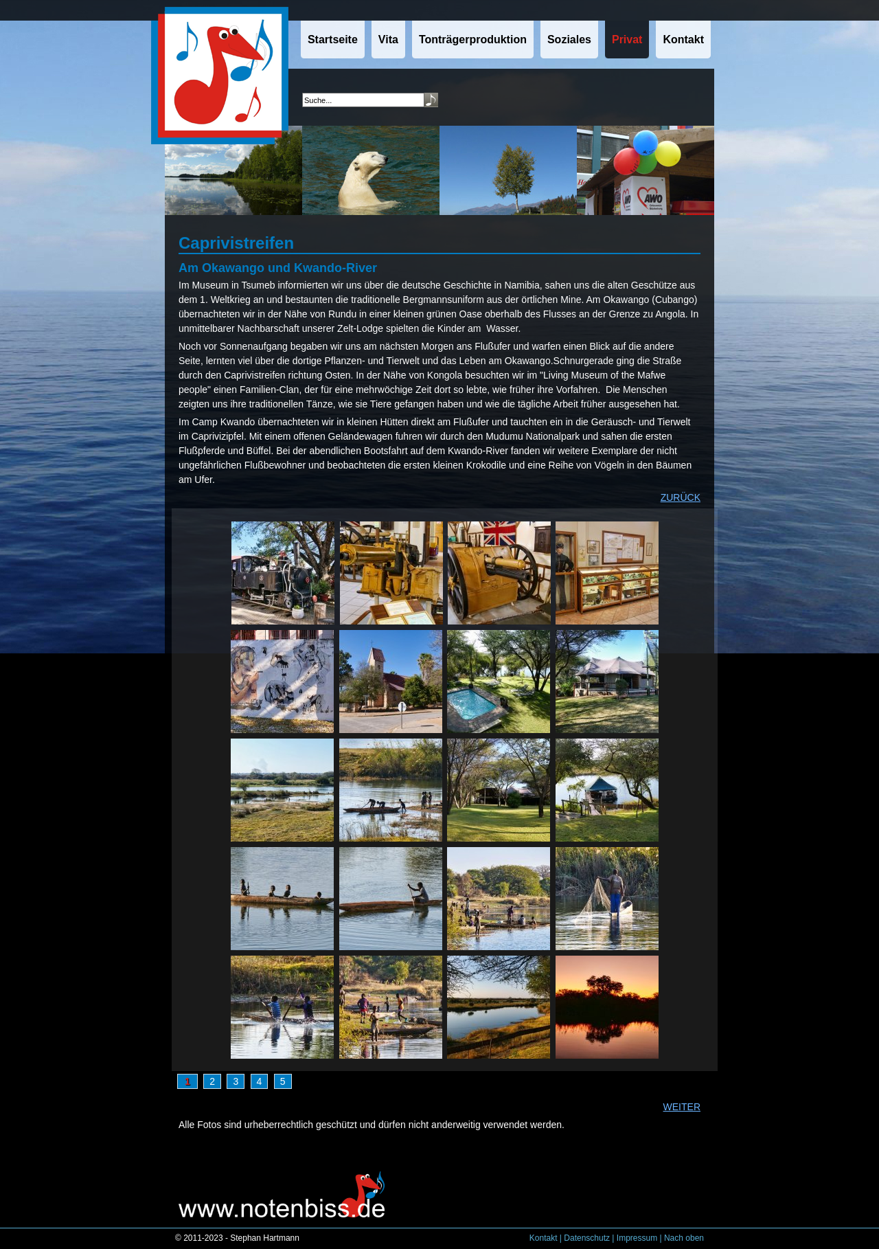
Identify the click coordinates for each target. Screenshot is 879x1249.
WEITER (681, 1106)
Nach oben (684, 1238)
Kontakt (543, 1238)
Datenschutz (587, 1238)
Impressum (637, 1238)
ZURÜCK (680, 497)
